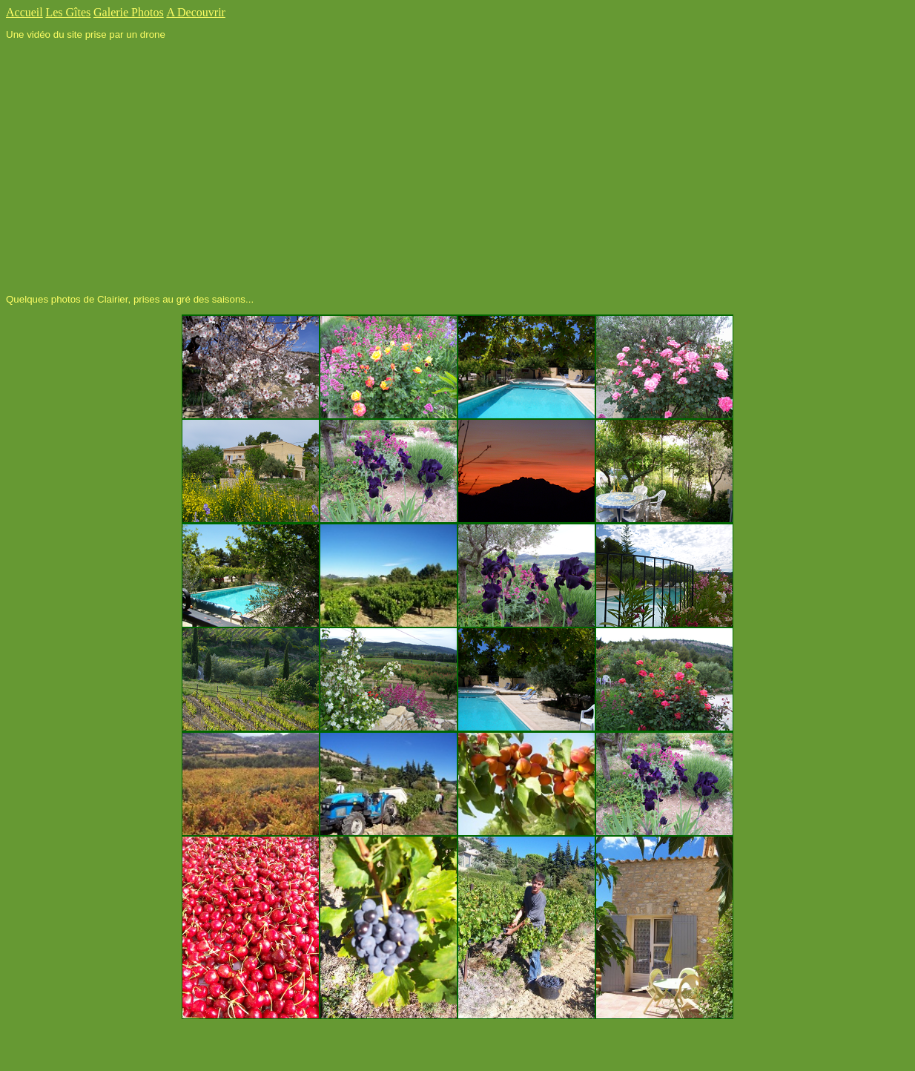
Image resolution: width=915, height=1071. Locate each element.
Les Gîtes (67, 12)
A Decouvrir (195, 12)
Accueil (24, 12)
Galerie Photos (128, 12)
